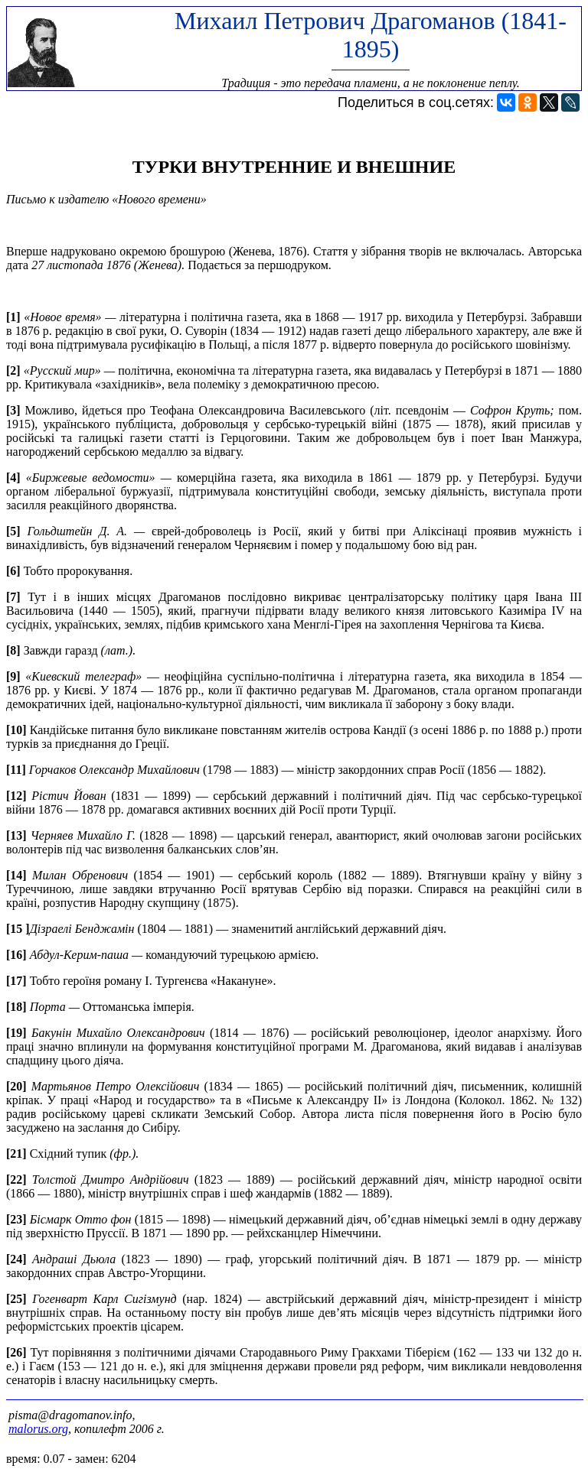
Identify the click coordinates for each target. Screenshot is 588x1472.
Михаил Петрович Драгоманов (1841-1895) (371, 35)
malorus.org (38, 1428)
